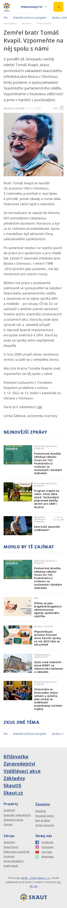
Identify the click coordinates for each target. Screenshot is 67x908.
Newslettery (10, 23)
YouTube (43, 852)
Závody (8, 824)
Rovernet (9, 856)
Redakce (26, 23)
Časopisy (42, 804)
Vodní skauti (11, 865)
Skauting (40, 811)
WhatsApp (44, 856)
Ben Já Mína (42, 820)
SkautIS (12, 785)
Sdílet (57, 108)
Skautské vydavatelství (17, 815)
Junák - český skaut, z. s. (35, 878)
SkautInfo (9, 842)
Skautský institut (13, 819)
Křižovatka (16, 756)
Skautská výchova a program (29, 17)
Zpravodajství (31, 7)
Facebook (44, 842)
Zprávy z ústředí (14, 108)
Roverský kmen (44, 815)
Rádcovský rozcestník (17, 851)
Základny (14, 778)
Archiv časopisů (44, 825)
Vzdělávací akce (22, 771)
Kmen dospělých (14, 861)
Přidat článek (44, 23)
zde (39, 407)
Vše (6, 17)
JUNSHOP (9, 810)
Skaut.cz (13, 793)
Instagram (44, 847)
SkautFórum (11, 847)
